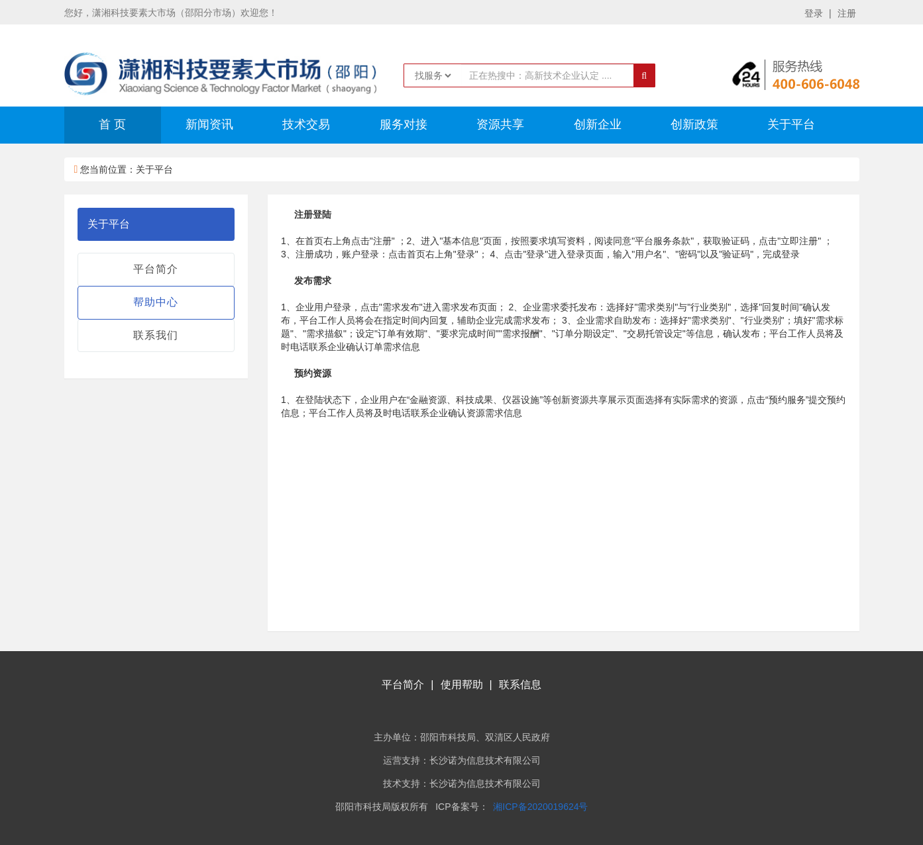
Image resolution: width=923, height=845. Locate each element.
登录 (813, 13)
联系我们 (155, 335)
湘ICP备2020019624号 (540, 806)
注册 (847, 13)
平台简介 (155, 269)
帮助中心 (155, 302)
